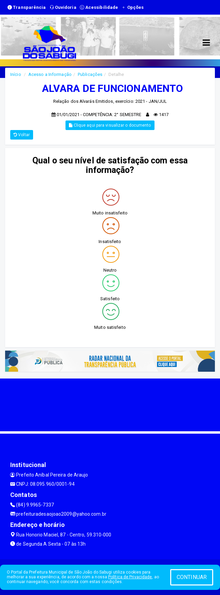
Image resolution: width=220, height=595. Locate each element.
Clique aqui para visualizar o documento (110, 125)
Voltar (22, 134)
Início (15, 74)
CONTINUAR (192, 577)
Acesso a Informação (50, 74)
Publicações (90, 74)
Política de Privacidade (130, 577)
